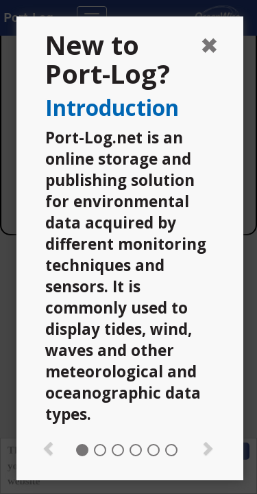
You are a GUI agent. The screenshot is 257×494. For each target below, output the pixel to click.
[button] (48, 447)
